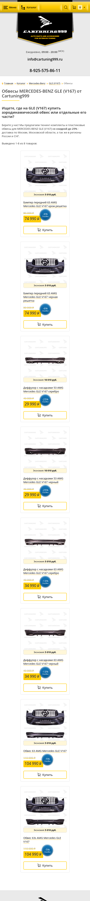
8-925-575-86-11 (45, 70)
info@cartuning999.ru (45, 59)
